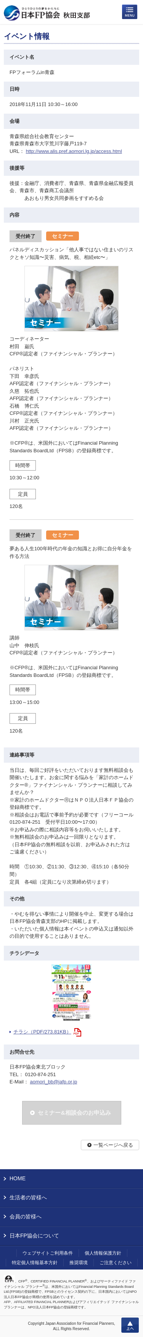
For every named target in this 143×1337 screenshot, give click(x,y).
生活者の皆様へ (28, 1197)
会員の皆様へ (26, 1216)
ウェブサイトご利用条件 (47, 1253)
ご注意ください (116, 1262)
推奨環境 (78, 1262)
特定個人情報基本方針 (35, 1262)
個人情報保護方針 (103, 1253)
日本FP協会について (34, 1236)
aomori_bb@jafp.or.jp (53, 1082)
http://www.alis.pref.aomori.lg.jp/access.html (74, 151)
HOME (18, 1178)
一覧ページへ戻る (113, 1145)
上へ (130, 1325)
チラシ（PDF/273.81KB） (42, 1032)
